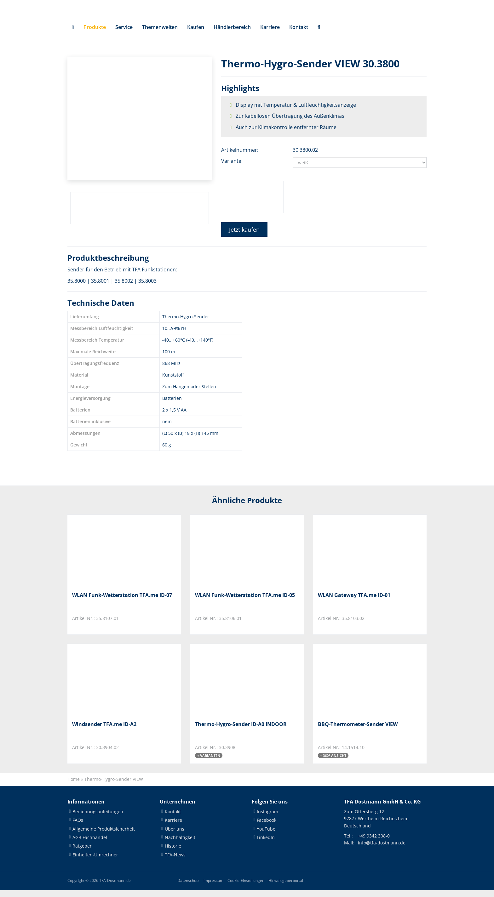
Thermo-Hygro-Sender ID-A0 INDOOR (241, 730)
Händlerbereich (232, 33)
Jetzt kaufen (244, 236)
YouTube (266, 835)
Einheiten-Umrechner (95, 861)
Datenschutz (188, 887)
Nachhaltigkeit (180, 844)
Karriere (270, 33)
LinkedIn (266, 844)
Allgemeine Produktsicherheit (103, 835)
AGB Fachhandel (89, 844)
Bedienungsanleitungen (97, 818)
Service (124, 33)
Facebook (266, 827)
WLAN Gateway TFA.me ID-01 (354, 601)
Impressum (213, 887)
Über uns (174, 835)
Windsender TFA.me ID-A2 (104, 730)
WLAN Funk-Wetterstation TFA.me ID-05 (245, 601)
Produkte (94, 33)
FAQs (77, 827)
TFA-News (175, 861)
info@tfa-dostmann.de (381, 850)
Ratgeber (82, 853)
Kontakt (298, 33)
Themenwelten (160, 33)
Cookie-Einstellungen (245, 887)
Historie (173, 853)
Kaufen (195, 33)
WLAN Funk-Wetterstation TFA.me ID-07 (122, 601)
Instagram (267, 818)
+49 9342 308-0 (374, 842)
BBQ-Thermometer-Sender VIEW (358, 730)
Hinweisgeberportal (285, 887)
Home (73, 786)
